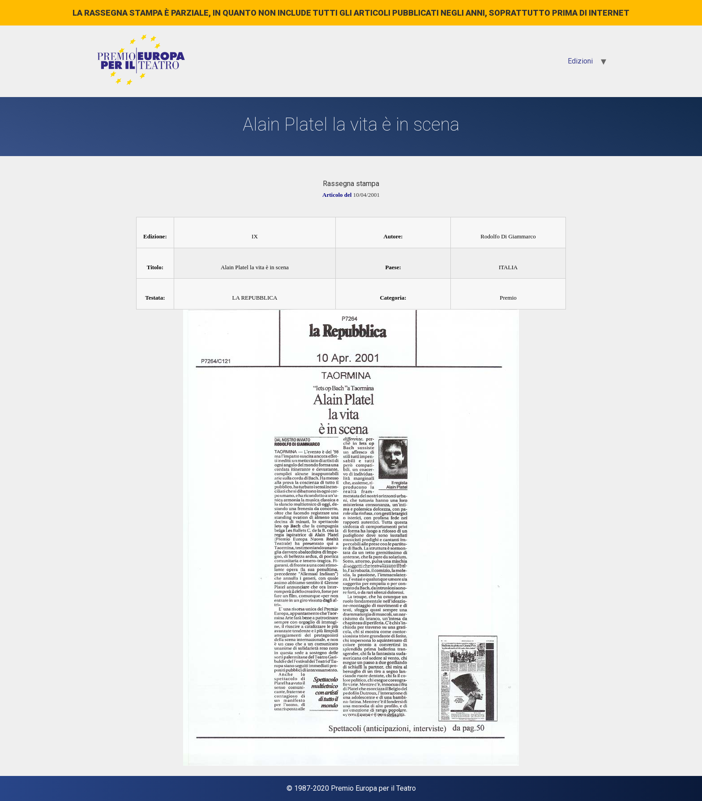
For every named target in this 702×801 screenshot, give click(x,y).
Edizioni (580, 61)
